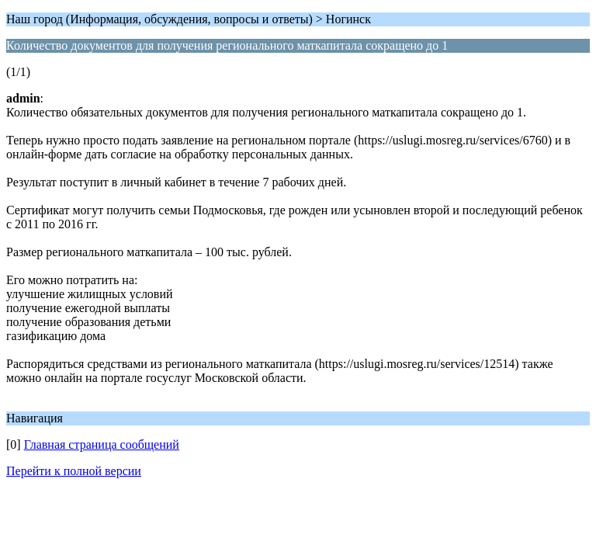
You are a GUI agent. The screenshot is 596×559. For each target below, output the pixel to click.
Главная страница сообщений (101, 444)
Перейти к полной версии (73, 470)
